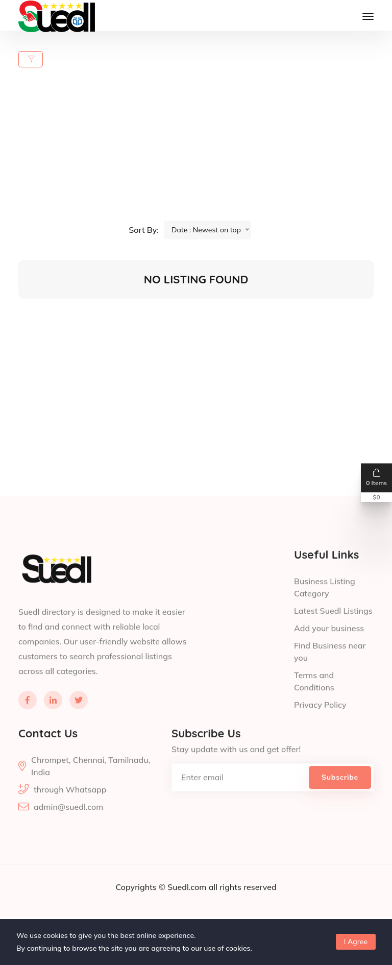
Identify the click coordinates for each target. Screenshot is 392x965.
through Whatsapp (70, 812)
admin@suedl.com (68, 829)
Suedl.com (187, 909)
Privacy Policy (320, 727)
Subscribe (340, 799)
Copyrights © (141, 909)
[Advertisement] (202, 149)
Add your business (329, 650)
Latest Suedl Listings (333, 633)
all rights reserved (243, 909)
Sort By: (144, 230)
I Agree (356, 941)
